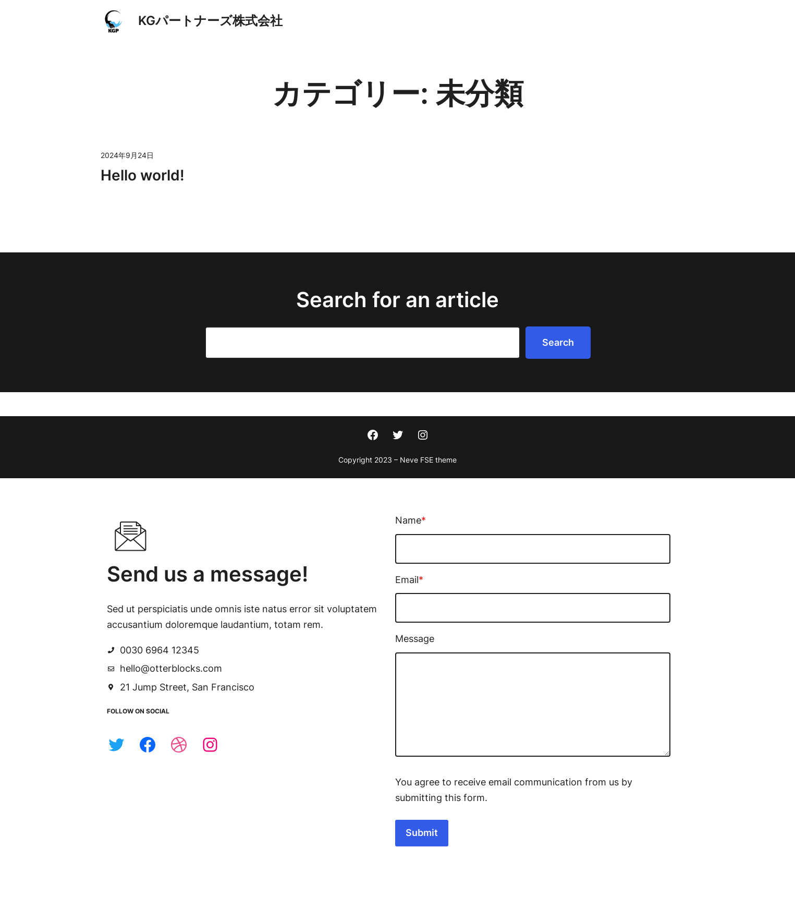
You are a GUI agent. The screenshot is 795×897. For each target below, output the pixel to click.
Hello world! (143, 175)
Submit (437, 820)
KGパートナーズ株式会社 (210, 20)
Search (558, 342)
